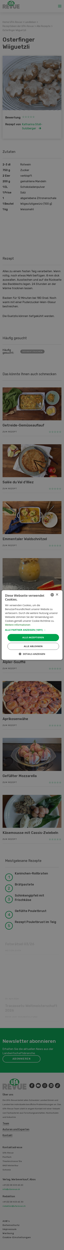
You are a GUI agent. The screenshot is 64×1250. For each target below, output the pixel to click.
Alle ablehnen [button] (33, 646)
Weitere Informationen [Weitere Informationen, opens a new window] (17, 624)
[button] (32, 629)
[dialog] (32, 625)
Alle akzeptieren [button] (33, 637)
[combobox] (52, 594)
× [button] (57, 594)
